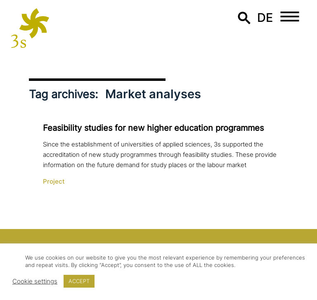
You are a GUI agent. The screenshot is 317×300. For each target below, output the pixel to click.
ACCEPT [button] (79, 281)
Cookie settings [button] (34, 281)
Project (54, 181)
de (265, 17)
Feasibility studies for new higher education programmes (153, 128)
